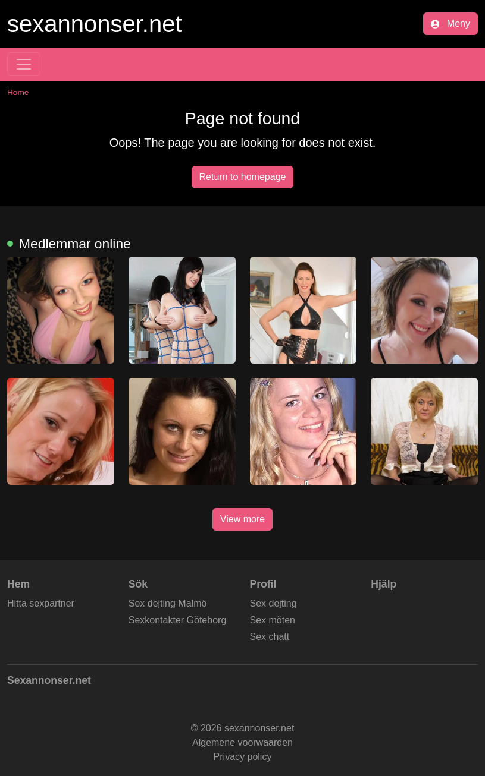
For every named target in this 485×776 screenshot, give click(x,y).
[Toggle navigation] (23, 64)
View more (242, 519)
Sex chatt (270, 637)
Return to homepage (242, 177)
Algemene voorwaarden (242, 742)
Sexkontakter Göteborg (178, 620)
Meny (450, 23)
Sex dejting (273, 603)
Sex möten (272, 620)
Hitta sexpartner (40, 603)
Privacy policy (243, 757)
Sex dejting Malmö (168, 603)
